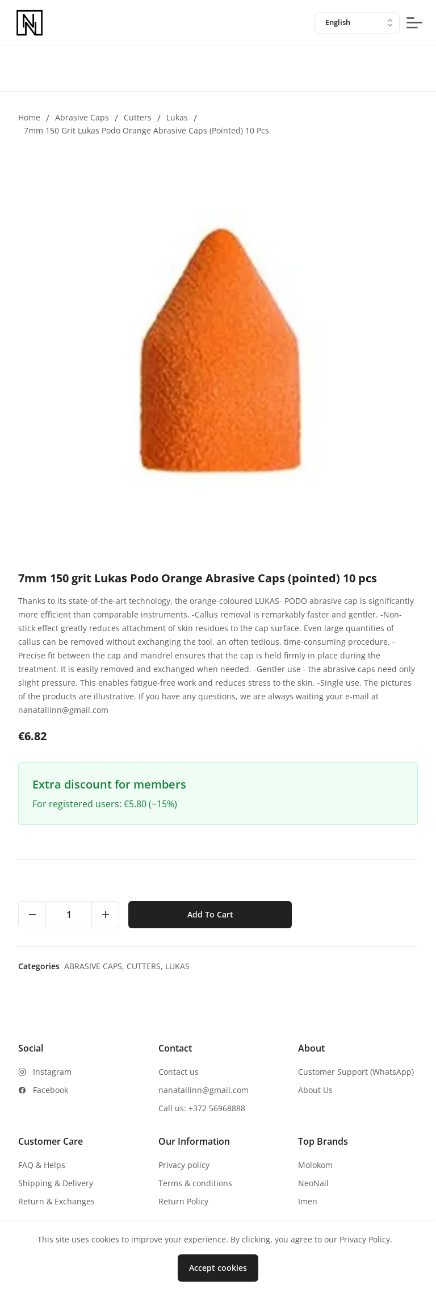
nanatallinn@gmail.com (203, 1090)
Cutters (138, 117)
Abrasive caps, (95, 966)
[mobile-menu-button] (414, 23)
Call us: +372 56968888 (201, 1108)
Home (29, 117)
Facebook (50, 1090)
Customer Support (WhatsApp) (356, 1071)
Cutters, (146, 966)
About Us (315, 1090)
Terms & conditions (195, 1183)
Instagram (52, 1071)
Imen (307, 1201)
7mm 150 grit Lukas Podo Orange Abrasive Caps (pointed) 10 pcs (146, 130)
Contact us (178, 1071)
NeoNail (313, 1183)
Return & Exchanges (56, 1201)
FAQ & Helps (41, 1164)
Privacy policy (183, 1164)
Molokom (315, 1164)
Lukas (177, 117)
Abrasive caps (82, 117)
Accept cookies (218, 1267)
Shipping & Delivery (55, 1183)
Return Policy (183, 1201)
